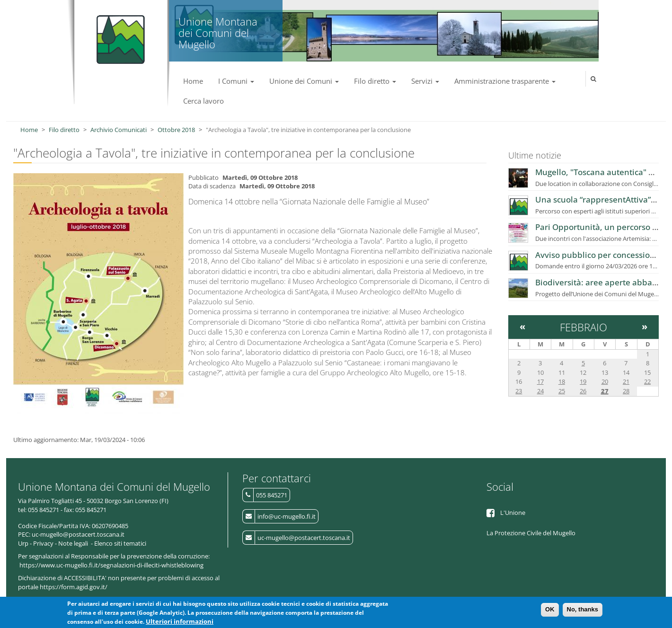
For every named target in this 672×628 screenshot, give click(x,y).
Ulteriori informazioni (179, 621)
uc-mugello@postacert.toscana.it (303, 537)
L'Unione (512, 512)
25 (561, 391)
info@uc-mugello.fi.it (286, 516)
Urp (23, 543)
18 (561, 381)
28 (626, 391)
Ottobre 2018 (176, 129)
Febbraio (583, 327)
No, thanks (582, 609)
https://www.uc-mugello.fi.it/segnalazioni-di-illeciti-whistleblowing (111, 565)
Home (193, 81)
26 (583, 391)
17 (540, 381)
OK (550, 609)
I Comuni (236, 81)
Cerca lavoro (203, 101)
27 (605, 391)
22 (647, 381)
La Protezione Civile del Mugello (530, 533)
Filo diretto (375, 81)
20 (604, 381)
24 (540, 391)
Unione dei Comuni (304, 81)
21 (626, 381)
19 (583, 381)
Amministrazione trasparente (505, 81)
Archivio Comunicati (118, 129)
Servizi (425, 81)
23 (518, 391)
